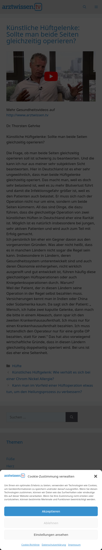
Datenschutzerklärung (54, 544)
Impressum (74, 544)
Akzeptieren (51, 511)
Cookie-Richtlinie (30, 544)
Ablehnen (51, 523)
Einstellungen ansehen (51, 534)
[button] (96, 476)
